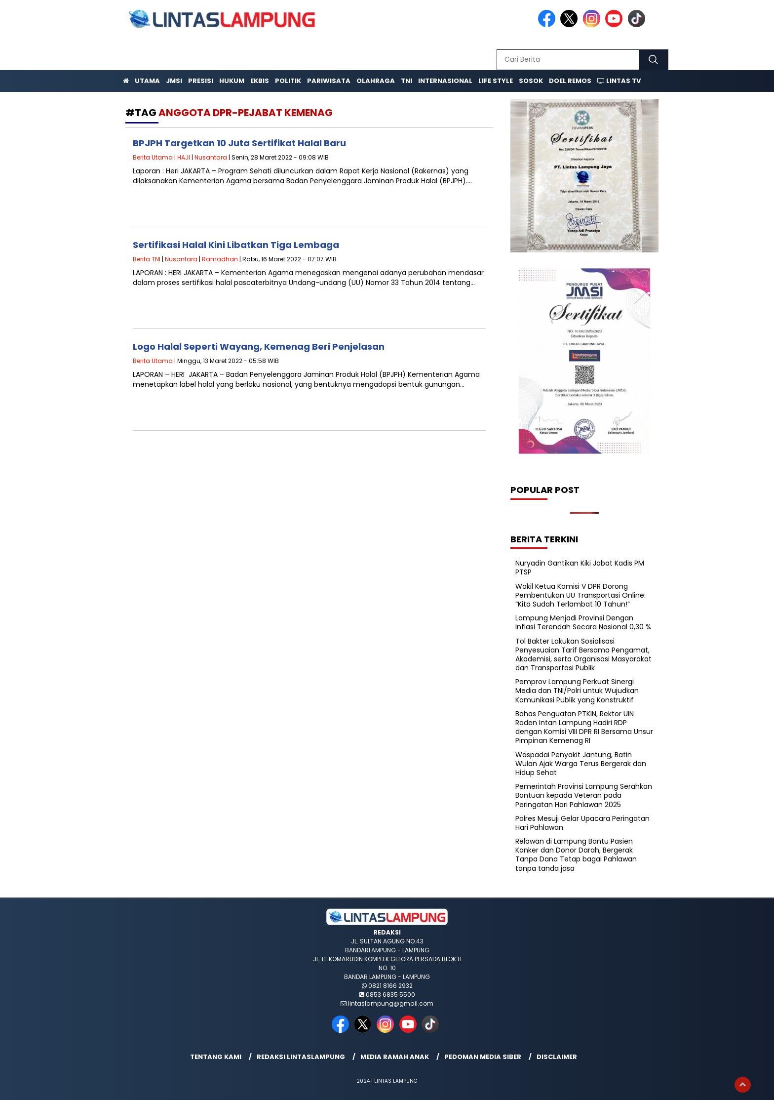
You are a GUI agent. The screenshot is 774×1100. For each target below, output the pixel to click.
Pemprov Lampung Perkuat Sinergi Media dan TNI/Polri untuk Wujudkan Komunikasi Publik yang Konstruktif (577, 690)
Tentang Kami (215, 1056)
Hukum (231, 80)
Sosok (531, 80)
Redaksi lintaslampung (301, 1056)
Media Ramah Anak (394, 1056)
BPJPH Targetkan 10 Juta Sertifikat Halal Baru (239, 143)
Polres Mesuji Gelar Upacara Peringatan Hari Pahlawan (582, 823)
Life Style (495, 80)
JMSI (174, 80)
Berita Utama (153, 157)
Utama (147, 80)
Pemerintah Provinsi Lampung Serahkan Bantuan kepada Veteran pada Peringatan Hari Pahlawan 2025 (583, 795)
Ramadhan (220, 259)
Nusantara (210, 157)
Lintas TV (619, 80)
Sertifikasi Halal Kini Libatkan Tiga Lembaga (236, 245)
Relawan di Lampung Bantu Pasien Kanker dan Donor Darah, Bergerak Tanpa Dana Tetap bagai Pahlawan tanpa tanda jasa (576, 854)
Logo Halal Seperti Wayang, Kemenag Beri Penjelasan (259, 346)
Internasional (445, 80)
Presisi (200, 80)
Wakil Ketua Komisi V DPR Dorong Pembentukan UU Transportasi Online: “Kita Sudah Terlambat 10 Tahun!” (580, 595)
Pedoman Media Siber (482, 1056)
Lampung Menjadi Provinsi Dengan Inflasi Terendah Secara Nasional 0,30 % (583, 622)
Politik (288, 80)
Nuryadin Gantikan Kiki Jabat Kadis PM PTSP (579, 567)
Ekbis (259, 80)
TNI (406, 80)
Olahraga (375, 80)
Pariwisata (328, 80)
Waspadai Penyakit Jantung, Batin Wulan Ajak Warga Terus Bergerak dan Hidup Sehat (580, 763)
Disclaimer (557, 1056)
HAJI (183, 157)
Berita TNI (146, 259)
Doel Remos (570, 80)
